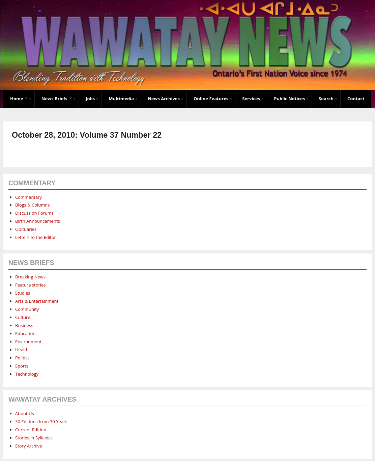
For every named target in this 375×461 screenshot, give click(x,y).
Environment (28, 341)
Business (24, 325)
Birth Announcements (37, 221)
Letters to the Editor (35, 237)
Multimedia (121, 99)
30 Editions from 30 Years (41, 421)
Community (27, 309)
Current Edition (30, 430)
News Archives (164, 99)
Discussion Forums (34, 213)
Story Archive (28, 446)
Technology (26, 374)
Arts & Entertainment (36, 301)
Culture (22, 317)
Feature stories (30, 285)
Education (25, 333)
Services (251, 99)
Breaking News (30, 277)
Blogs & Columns (32, 205)
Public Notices (289, 99)
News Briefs (56, 99)
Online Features (211, 99)
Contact (356, 99)
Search (326, 99)
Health (22, 350)
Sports (21, 366)
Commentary (28, 197)
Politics (22, 358)
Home (19, 99)
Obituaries (25, 229)
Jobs (90, 99)
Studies (22, 293)
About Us (24, 413)
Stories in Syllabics (34, 438)
